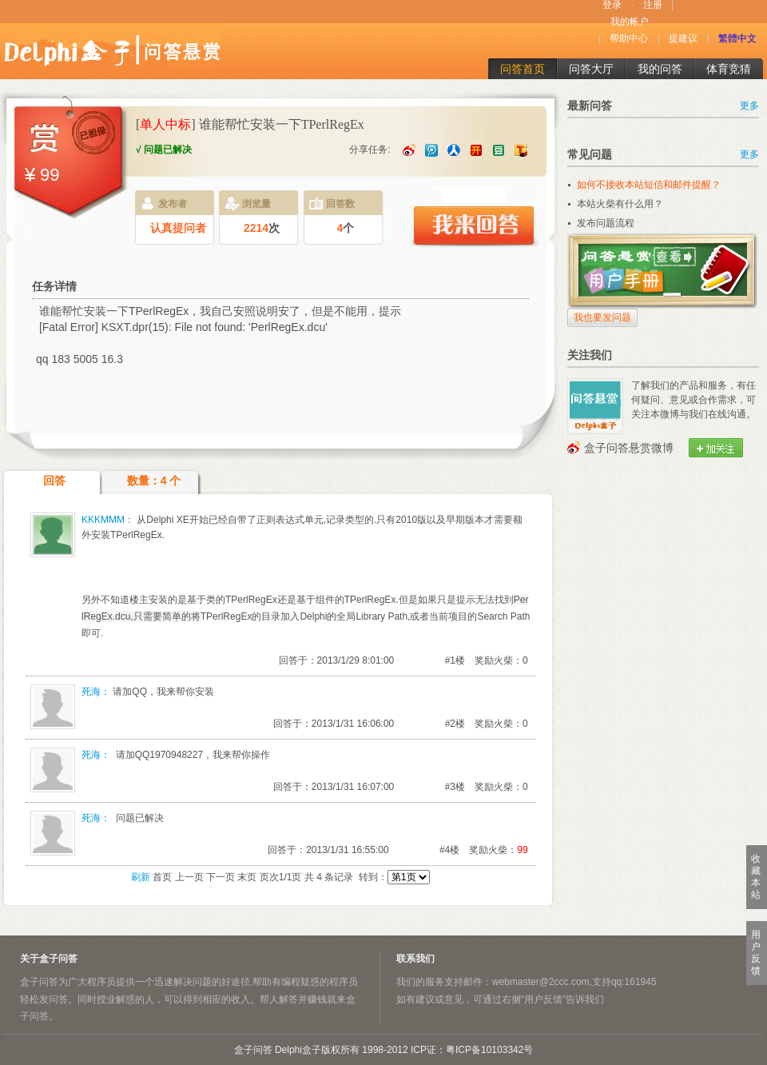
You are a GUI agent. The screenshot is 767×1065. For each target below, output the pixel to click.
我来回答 (473, 226)
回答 (54, 480)
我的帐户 (629, 21)
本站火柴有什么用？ (620, 203)
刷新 (140, 877)
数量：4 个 (154, 480)
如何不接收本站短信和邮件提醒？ (649, 184)
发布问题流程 (605, 223)
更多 (749, 105)
